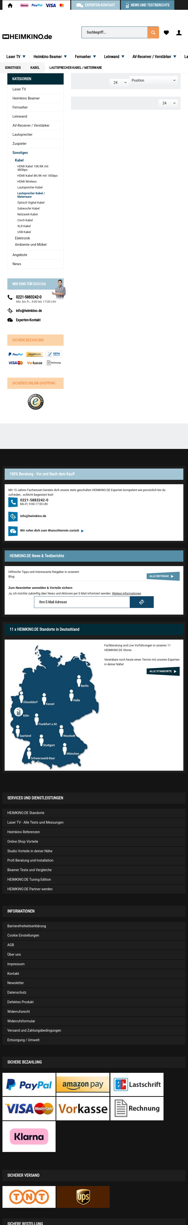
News (16, 264)
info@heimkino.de (29, 311)
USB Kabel (24, 232)
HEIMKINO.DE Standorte (25, 813)
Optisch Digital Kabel (31, 202)
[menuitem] (120, 32)
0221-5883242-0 (28, 297)
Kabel (19, 160)
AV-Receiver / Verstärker (30, 125)
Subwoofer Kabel (28, 208)
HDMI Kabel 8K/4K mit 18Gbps (37, 175)
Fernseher (20, 107)
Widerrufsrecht (18, 1012)
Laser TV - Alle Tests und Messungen (35, 822)
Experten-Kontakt (28, 320)
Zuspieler (19, 144)
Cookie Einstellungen (23, 935)
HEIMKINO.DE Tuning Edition (29, 879)
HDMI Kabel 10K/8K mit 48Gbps (32, 168)
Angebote (19, 255)
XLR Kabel (24, 226)
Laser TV (19, 89)
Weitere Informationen (126, 593)
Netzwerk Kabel (27, 214)
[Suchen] (152, 32)
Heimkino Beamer (26, 98)
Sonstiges (20, 153)
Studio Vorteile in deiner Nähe (29, 851)
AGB (10, 945)
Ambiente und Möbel (31, 245)
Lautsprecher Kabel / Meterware (31, 195)
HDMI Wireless (27, 181)
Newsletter (15, 983)
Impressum (15, 964)
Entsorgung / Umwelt (23, 1040)
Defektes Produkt (20, 1002)
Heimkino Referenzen (23, 832)
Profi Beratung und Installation (30, 860)
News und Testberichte (150, 5)
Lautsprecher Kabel (30, 187)
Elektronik (22, 238)
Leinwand (19, 116)
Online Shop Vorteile (22, 841)
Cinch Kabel (25, 220)
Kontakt (13, 974)
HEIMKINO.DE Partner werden (30, 889)
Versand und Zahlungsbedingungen (34, 1030)
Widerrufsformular (21, 1021)
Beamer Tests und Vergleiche (29, 870)
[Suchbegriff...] (120, 32)
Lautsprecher (22, 134)
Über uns (14, 954)
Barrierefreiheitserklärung (26, 926)
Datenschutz (16, 992)
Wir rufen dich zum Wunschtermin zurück (52, 530)
